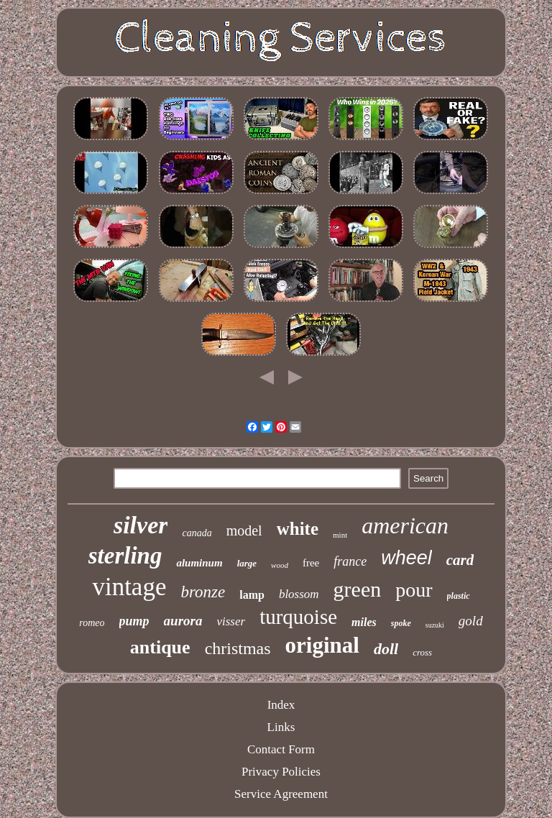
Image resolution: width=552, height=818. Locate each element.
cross (422, 652)
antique (160, 647)
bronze (202, 592)
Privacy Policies (281, 771)
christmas (238, 648)
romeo (91, 622)
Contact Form (281, 749)
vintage (129, 587)
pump (134, 621)
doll (386, 649)
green (358, 589)
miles (364, 622)
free (311, 563)
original (322, 645)
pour (413, 590)
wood (279, 565)
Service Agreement (281, 794)
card (460, 560)
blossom (299, 594)
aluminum (199, 563)
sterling (125, 556)
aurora (183, 620)
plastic (458, 596)
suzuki (435, 625)
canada (196, 533)
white (297, 528)
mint (340, 534)
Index (281, 705)
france (350, 561)
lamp (251, 595)
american (405, 525)
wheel (406, 558)
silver (141, 525)
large (247, 563)
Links (281, 727)
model (244, 530)
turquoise (298, 616)
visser (230, 621)
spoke (401, 623)
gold (471, 620)
